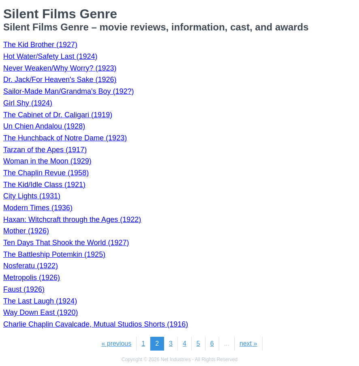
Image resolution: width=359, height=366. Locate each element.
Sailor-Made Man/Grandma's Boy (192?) (68, 91)
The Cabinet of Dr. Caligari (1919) (57, 115)
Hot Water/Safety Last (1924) (50, 56)
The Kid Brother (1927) (40, 45)
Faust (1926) (24, 289)
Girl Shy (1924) (27, 103)
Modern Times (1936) (38, 208)
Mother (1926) (26, 231)
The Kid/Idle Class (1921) (44, 185)
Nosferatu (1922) (30, 266)
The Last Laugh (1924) (40, 301)
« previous (116, 343)
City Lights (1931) (31, 196)
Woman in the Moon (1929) (47, 161)
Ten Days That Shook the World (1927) (66, 243)
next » (248, 343)
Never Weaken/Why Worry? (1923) (59, 68)
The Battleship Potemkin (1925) (54, 254)
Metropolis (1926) (31, 277)
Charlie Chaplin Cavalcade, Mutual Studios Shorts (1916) (95, 324)
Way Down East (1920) (40, 312)
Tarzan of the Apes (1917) (45, 150)
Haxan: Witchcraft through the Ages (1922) (72, 219)
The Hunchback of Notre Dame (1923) (65, 138)
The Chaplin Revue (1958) (46, 173)
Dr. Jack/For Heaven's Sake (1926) (60, 79)
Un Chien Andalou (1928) (44, 126)
